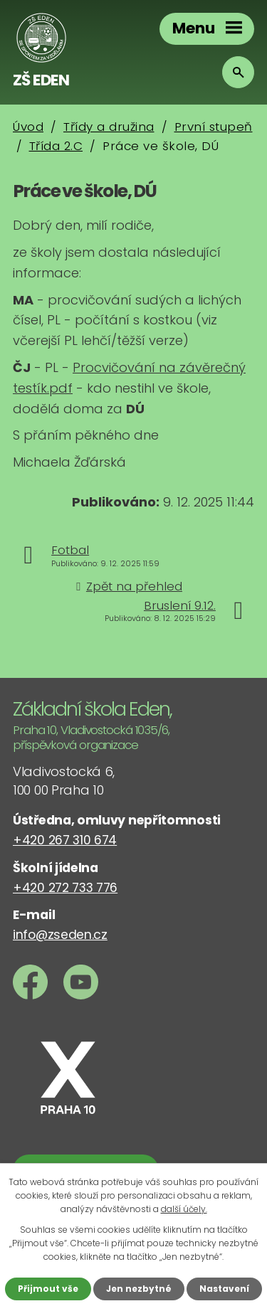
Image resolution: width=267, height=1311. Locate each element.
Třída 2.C (56, 145)
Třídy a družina (109, 126)
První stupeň (213, 126)
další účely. (184, 1209)
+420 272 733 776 (65, 887)
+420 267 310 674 (65, 840)
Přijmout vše (48, 1289)
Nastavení (224, 1289)
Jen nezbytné (139, 1289)
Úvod (28, 126)
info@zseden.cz (60, 934)
